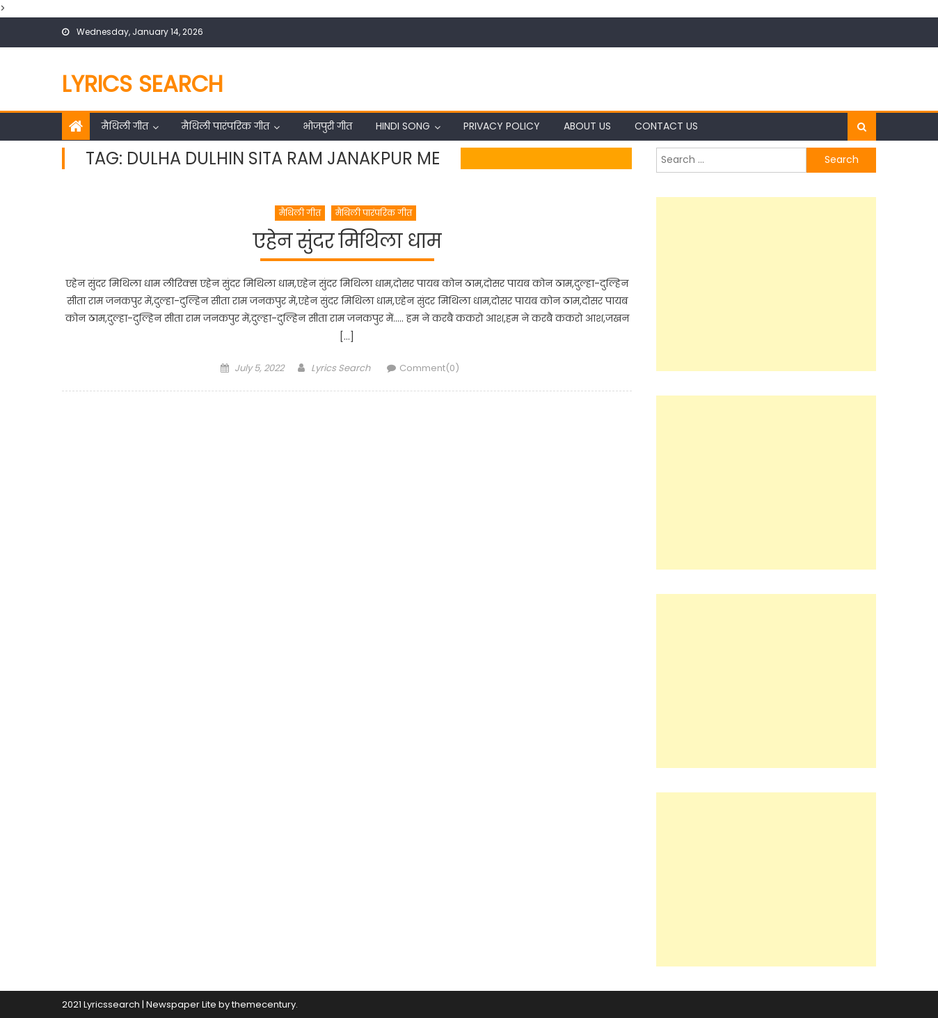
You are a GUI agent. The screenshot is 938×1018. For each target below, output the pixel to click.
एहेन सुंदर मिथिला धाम (347, 242)
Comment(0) (429, 368)
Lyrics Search (142, 84)
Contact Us (666, 126)
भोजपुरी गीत (327, 126)
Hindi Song (403, 126)
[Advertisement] (766, 284)
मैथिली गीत (125, 126)
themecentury (264, 1004)
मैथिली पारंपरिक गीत (225, 126)
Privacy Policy (501, 126)
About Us (587, 126)
